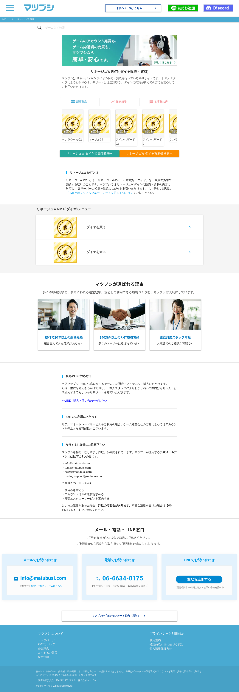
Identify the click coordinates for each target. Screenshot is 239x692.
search (39, 27)
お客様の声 (158, 101)
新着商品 (79, 101)
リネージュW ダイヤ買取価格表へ (149, 153)
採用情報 (43, 657)
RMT (3, 19)
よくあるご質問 (48, 653)
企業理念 (43, 648)
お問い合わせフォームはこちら (46, 586)
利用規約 (155, 640)
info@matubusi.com (43, 578)
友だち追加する (199, 579)
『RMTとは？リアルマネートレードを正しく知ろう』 (99, 193)
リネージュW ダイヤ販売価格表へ (89, 153)
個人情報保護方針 (161, 648)
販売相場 (118, 101)
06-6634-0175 (122, 578)
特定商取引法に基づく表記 (166, 644)
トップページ (46, 640)
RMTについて (46, 644)
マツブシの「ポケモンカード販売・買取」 (119, 616)
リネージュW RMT (25, 19)
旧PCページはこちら (137, 8)
